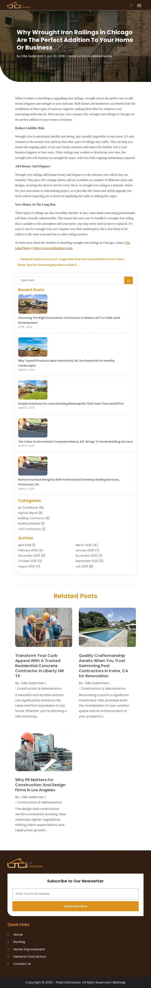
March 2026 (84, 545)
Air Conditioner (28, 508)
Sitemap (118, 982)
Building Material (29, 523)
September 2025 (87, 561)
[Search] (128, 280)
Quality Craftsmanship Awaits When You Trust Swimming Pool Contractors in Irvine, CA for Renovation (103, 666)
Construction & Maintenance (89, 56)
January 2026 (85, 550)
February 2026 (28, 550)
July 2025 (82, 566)
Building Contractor (31, 518)
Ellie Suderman (32, 56)
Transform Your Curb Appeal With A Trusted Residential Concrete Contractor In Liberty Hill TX (39, 666)
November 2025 (86, 556)
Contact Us (22, 964)
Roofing (19, 942)
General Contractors (29, 956)
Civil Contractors (29, 529)
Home (18, 934)
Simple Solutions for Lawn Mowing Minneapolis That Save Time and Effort (71, 404)
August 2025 (26, 566)
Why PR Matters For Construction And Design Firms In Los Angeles (40, 785)
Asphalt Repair (28, 513)
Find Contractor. (68, 982)
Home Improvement (29, 949)
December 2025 (29, 556)
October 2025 (27, 561)
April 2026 (24, 545)
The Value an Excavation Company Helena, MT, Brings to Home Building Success (75, 442)
